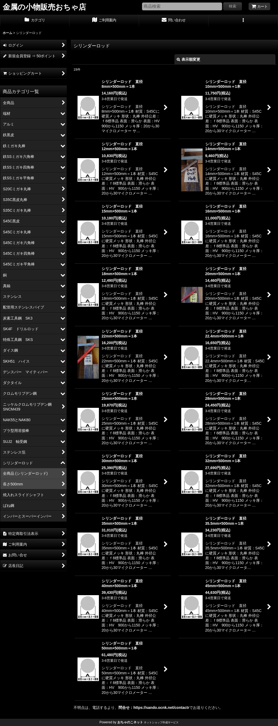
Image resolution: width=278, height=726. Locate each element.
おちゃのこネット (130, 722)
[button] (243, 20)
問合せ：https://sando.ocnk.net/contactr (153, 707)
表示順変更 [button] (188, 59)
